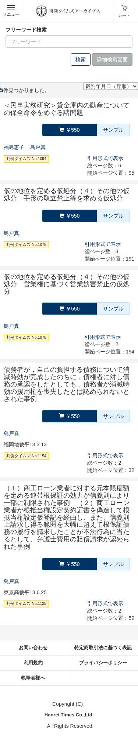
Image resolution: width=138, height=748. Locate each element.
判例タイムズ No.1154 (26, 456)
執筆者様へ (33, 677)
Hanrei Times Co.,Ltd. (69, 715)
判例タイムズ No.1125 (26, 604)
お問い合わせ (33, 647)
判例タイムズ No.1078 (26, 244)
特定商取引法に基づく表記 (103, 647)
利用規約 (33, 662)
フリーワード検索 (26, 30)
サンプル (113, 130)
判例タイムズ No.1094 (26, 158)
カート (124, 15)
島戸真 (38, 147)
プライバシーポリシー (103, 662)
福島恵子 (14, 147)
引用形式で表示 (105, 158)
